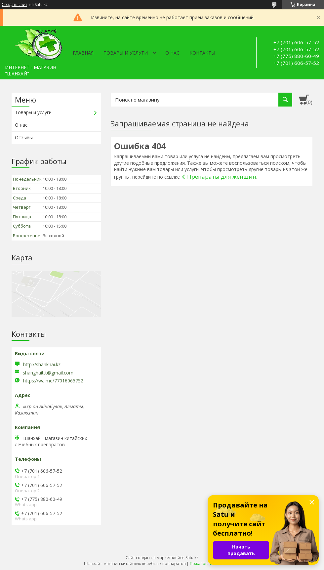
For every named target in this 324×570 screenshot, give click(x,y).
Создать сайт (14, 4)
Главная (83, 53)
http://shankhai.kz (42, 364)
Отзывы (24, 137)
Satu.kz (191, 557)
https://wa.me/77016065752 (53, 381)
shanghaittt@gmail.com (48, 373)
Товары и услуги (125, 53)
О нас (172, 53)
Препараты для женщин (221, 176)
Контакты (202, 53)
